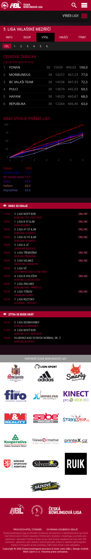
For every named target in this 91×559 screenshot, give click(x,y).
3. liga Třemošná (25, 252)
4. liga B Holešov (25, 276)
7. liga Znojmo (24, 284)
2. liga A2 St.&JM (25, 237)
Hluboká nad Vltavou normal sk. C (37, 338)
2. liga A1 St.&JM (25, 229)
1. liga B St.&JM (24, 221)
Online (83, 214)
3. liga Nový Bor (25, 214)
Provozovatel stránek (27, 529)
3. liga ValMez (23, 260)
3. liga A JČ (21, 245)
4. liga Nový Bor (25, 330)
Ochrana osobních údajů (62, 529)
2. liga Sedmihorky (26, 322)
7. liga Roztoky (24, 299)
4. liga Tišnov (23, 291)
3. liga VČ (20, 268)
